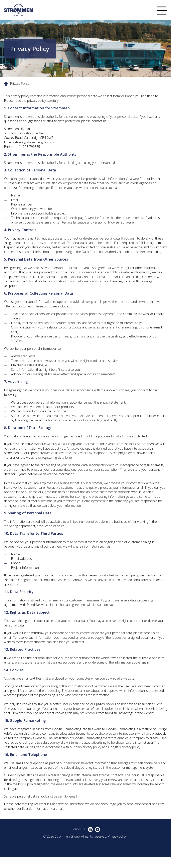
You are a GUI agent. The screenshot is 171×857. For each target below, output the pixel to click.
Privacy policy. (117, 836)
